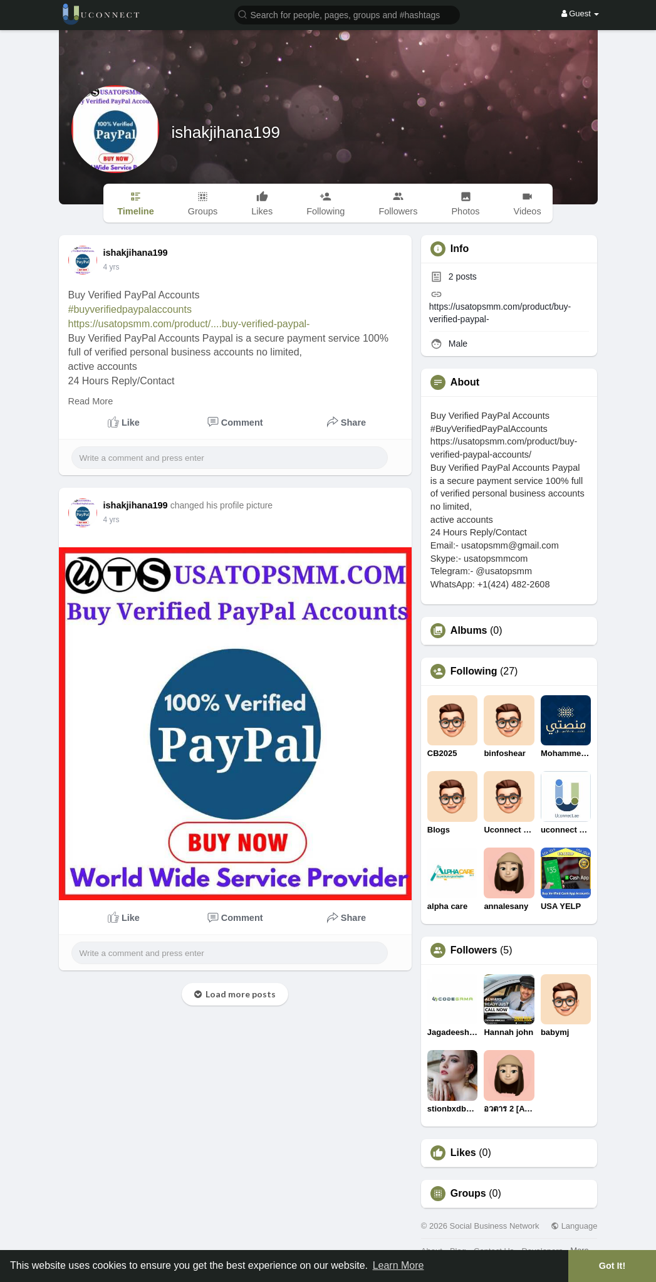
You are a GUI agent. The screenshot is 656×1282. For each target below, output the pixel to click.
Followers (473, 950)
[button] (347, 14)
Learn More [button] (398, 1265)
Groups (468, 1194)
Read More (90, 401)
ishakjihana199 (226, 132)
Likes (463, 1153)
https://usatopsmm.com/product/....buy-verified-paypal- (189, 323)
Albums (468, 631)
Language (574, 1226)
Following (473, 671)
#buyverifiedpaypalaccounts (130, 309)
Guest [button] (580, 13)
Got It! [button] (612, 1266)
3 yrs (111, 267)
